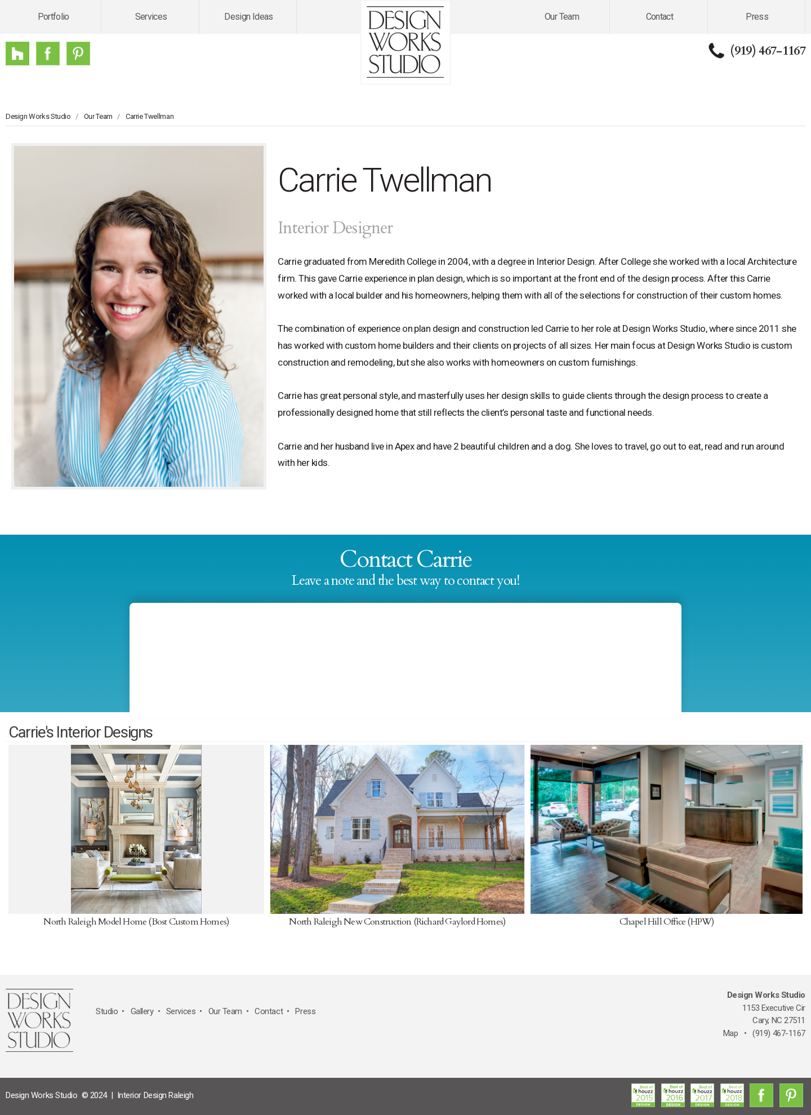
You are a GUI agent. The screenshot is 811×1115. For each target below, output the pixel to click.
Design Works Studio (38, 116)
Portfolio (53, 16)
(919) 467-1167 (767, 50)
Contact (660, 16)
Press (757, 16)
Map (730, 1033)
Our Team (562, 16)
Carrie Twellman (149, 116)
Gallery (142, 1011)
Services (151, 16)
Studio (107, 1011)
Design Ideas (248, 16)
